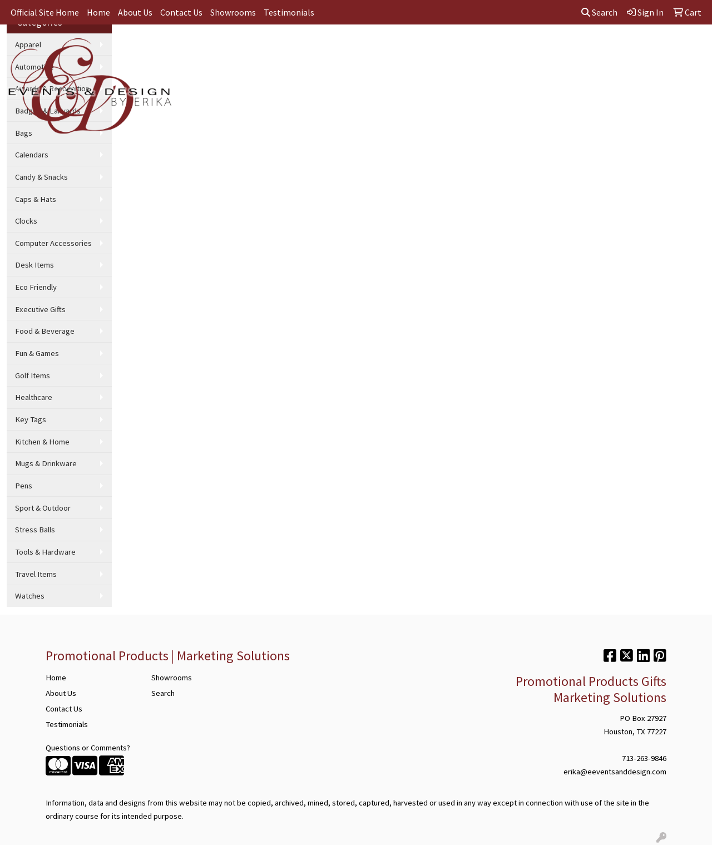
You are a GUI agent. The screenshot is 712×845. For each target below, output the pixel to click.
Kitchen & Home (42, 442)
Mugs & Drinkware (46, 463)
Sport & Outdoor (43, 508)
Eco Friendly (36, 287)
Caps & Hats (35, 199)
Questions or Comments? (88, 748)
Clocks (26, 221)
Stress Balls (35, 530)
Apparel (254, 49)
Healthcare (33, 397)
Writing (485, 49)
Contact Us (181, 12)
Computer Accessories (53, 243)
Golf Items (32, 375)
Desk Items (34, 265)
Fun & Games (37, 353)
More (631, 49)
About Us (135, 12)
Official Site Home (45, 12)
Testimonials (289, 12)
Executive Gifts (40, 309)
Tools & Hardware (45, 552)
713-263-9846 (644, 758)
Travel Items (36, 574)
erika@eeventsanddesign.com (614, 772)
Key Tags (30, 419)
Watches (29, 596)
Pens (23, 486)
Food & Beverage (45, 331)
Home (98, 12)
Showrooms (233, 12)
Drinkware (338, 49)
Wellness (588, 49)
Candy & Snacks (41, 177)
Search (599, 12)
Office (384, 49)
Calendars (31, 155)
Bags (294, 49)
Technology (535, 49)
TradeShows (434, 49)
